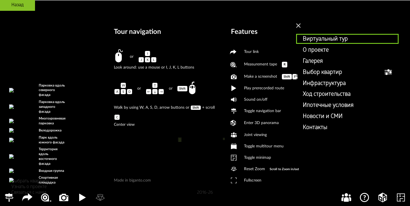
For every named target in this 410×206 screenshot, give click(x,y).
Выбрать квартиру (30, 181)
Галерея (313, 61)
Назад (17, 5)
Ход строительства (326, 94)
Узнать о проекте (29, 187)
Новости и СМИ (323, 117)
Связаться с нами (28, 192)
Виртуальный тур (325, 39)
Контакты (315, 128)
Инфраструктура (324, 84)
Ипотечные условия (328, 105)
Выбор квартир (322, 72)
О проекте (316, 50)
